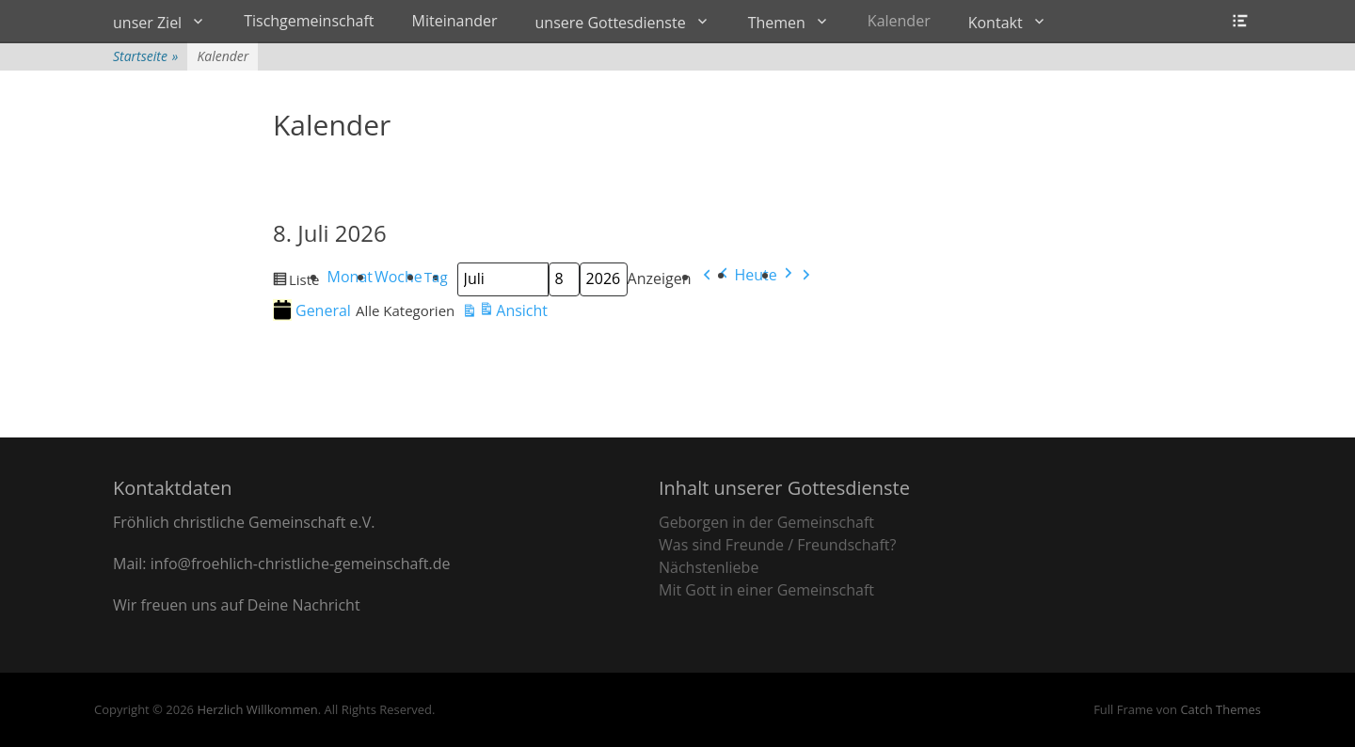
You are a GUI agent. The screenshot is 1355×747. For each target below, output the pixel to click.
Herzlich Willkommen (257, 709)
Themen (776, 22)
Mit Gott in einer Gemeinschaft (766, 590)
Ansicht (505, 313)
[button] (716, 278)
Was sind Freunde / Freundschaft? (777, 544)
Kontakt (995, 22)
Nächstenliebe (708, 567)
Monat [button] (350, 277)
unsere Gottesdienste (610, 22)
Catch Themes (1220, 709)
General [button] (312, 310)
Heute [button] (756, 273)
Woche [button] (398, 277)
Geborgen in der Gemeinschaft (766, 522)
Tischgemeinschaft (309, 20)
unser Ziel (147, 22)
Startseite (145, 56)
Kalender (899, 20)
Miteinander (455, 20)
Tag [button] (436, 277)
